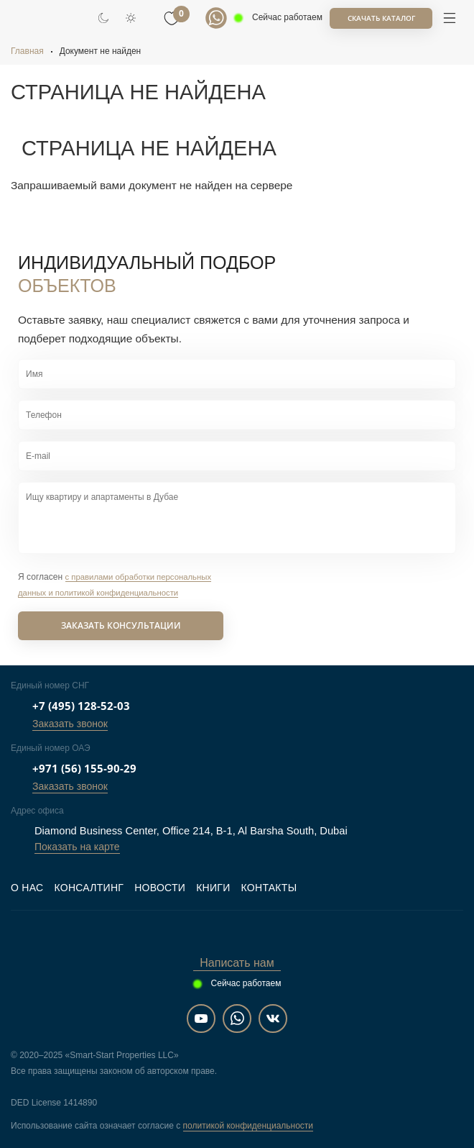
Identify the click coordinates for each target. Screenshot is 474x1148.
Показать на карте (77, 846)
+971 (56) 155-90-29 (84, 768)
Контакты (269, 887)
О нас (27, 887)
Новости (159, 887)
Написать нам (237, 963)
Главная (27, 51)
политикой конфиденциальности (248, 1126)
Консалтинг (89, 887)
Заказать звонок (70, 723)
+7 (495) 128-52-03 (81, 705)
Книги (213, 887)
